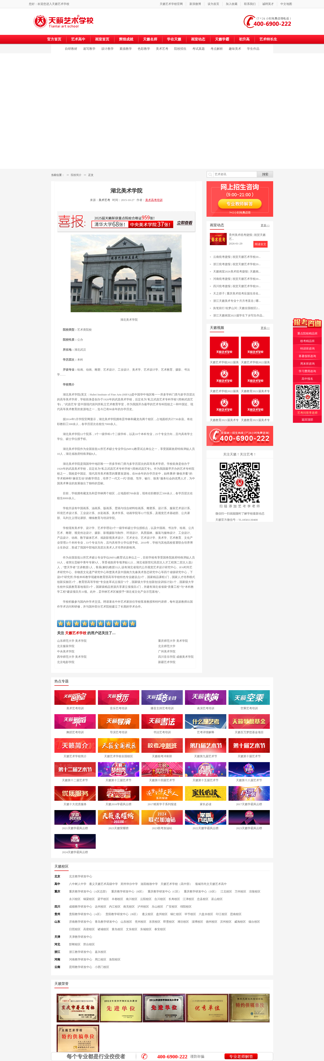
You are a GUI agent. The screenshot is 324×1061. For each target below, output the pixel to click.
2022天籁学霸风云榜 (206, 828)
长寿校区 (174, 899)
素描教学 (125, 48)
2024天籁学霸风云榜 (75, 852)
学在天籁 (174, 39)
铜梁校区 (89, 899)
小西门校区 (102, 967)
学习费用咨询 (307, 371)
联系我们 (250, 4)
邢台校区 (89, 944)
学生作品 (253, 48)
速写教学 (89, 48)
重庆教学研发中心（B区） (128, 891)
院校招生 (180, 48)
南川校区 (131, 899)
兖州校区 (140, 921)
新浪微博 (195, 4)
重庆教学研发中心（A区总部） (89, 891)
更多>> (265, 225)
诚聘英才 (268, 4)
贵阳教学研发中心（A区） (86, 914)
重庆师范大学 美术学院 (173, 640)
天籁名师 (150, 39)
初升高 (244, 39)
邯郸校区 (75, 944)
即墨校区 (169, 921)
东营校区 (155, 921)
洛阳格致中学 (149, 884)
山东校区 (126, 921)
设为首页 (213, 4)
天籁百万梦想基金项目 (249, 732)
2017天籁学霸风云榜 (249, 804)
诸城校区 (103, 929)
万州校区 (240, 891)
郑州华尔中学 (129, 884)
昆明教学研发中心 (80, 967)
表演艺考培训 (205, 708)
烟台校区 (254, 921)
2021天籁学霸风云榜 (75, 828)
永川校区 (75, 899)
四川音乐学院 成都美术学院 (175, 656)
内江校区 (115, 906)
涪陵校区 (254, 891)
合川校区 (160, 899)
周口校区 (100, 959)
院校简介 (76, 175)
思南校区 (236, 914)
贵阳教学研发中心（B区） (122, 914)
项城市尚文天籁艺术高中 (211, 884)
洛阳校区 (115, 959)
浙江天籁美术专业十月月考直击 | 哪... (237, 300)
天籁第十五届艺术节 (206, 780)
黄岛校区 (117, 929)
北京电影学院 (65, 662)
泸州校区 (143, 906)
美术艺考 (162, 48)
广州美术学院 (166, 651)
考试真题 (198, 48)
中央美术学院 (65, 651)
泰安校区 (160, 929)
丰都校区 (117, 899)
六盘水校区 (206, 914)
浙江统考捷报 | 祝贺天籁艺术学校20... (237, 264)
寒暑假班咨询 (307, 356)
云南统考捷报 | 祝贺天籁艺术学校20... (237, 256)
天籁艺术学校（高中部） (176, 884)
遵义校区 (147, 914)
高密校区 (89, 929)
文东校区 (131, 929)
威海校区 (240, 921)
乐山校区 (157, 906)
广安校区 (171, 906)
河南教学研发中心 (80, 959)
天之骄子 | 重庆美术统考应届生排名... (237, 293)
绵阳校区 (186, 906)
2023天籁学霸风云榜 (249, 828)
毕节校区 (190, 914)
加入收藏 (231, 4)
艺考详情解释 (205, 732)
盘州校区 (162, 914)
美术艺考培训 (75, 708)
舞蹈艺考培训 (75, 732)
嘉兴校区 (100, 952)
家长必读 (205, 804)
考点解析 (217, 48)
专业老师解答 (241, 1056)
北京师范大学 (166, 646)
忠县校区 (203, 899)
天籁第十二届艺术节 (75, 780)
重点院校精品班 (307, 333)
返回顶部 (307, 419)
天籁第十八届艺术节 (249, 780)
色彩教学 (144, 48)
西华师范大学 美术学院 (72, 656)
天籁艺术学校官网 (171, 4)
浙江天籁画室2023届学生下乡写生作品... (238, 315)
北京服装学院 (65, 646)
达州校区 (100, 906)
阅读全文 (260, 244)
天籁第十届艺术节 (249, 756)
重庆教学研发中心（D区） (201, 891)
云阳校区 (146, 899)
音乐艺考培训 (118, 708)
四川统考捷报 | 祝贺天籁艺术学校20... (237, 286)
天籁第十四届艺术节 (162, 780)
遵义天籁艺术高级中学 (103, 884)
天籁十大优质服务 (75, 804)
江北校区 (226, 891)
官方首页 (54, 39)
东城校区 (146, 929)
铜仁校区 (176, 914)
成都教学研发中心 (80, 906)
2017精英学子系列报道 (162, 804)
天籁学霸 (222, 39)
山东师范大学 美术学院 (72, 640)
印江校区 (221, 914)
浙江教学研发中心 (80, 952)
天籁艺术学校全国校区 (118, 756)
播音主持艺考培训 (162, 708)
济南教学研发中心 (80, 921)
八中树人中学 (77, 884)
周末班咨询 (307, 363)
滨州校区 (226, 921)
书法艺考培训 (162, 732)
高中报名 (307, 378)
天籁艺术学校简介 (75, 756)
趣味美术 (235, 48)
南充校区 (129, 906)
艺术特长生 (268, 39)
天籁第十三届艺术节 (118, 780)
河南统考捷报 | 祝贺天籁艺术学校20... (237, 278)
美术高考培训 (154, 200)
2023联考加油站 (162, 828)
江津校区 (188, 899)
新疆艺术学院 (166, 662)
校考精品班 (307, 341)
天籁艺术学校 (60, 4)
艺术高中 (78, 39)
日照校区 (75, 929)
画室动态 (198, 39)
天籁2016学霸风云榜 (118, 804)
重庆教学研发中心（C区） (164, 891)
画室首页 (102, 39)
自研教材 (71, 48)
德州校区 (211, 921)
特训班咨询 (307, 348)
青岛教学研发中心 (106, 921)
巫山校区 (217, 899)
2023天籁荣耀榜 (118, 828)
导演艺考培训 (118, 732)
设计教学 (107, 48)
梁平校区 (103, 899)
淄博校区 (197, 921)
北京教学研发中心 (80, 876)
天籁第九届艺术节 (205, 756)
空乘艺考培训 (249, 708)
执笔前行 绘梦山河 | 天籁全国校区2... (236, 308)
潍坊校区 (183, 921)
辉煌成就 (126, 39)
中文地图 (286, 4)
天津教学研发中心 (80, 936)
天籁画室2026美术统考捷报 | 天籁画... (237, 271)
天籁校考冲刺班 (162, 756)
